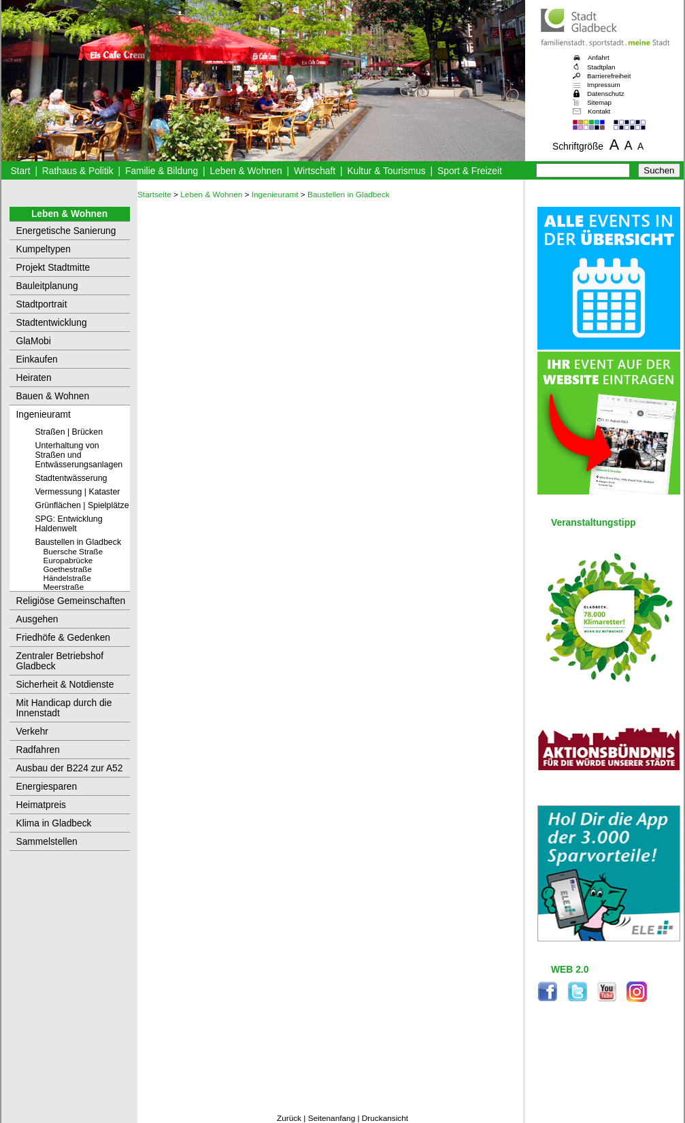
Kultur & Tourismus (386, 171)
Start (20, 171)
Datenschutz (605, 93)
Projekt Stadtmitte (53, 268)
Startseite (154, 194)
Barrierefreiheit (609, 76)
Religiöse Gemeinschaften (71, 601)
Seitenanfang (332, 1118)
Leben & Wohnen (246, 171)
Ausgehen (37, 619)
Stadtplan (601, 67)
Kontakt (599, 111)
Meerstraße (64, 586)
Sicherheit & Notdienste (65, 685)
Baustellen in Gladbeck (78, 542)
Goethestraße (68, 569)
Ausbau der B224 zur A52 (69, 768)
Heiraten (34, 378)
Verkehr (32, 731)
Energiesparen (47, 787)
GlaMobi (33, 341)
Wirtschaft (314, 171)
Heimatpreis (41, 805)
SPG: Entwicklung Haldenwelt (69, 523)
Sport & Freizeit (469, 171)
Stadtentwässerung (71, 478)
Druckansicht (385, 1118)
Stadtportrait (41, 304)
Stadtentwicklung (51, 323)
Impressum (603, 84)
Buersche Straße (73, 551)
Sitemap (599, 102)
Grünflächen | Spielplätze (82, 505)
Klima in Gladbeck (54, 823)
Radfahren (38, 750)
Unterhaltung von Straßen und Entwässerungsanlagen (79, 455)
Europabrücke (68, 560)
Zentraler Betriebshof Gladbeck (60, 661)
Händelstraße (67, 577)
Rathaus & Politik (78, 171)
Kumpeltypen (43, 249)
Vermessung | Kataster (77, 492)
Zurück (289, 1118)
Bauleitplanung (47, 286)
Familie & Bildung (161, 171)
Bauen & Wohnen (53, 396)
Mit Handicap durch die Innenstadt (64, 708)
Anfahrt (598, 57)
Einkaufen (37, 359)
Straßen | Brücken (69, 432)
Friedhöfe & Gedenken (63, 638)
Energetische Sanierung (66, 231)
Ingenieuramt (43, 414)
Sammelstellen (47, 842)
